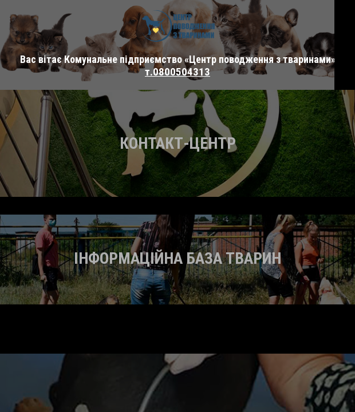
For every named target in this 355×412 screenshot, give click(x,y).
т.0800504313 (177, 71)
